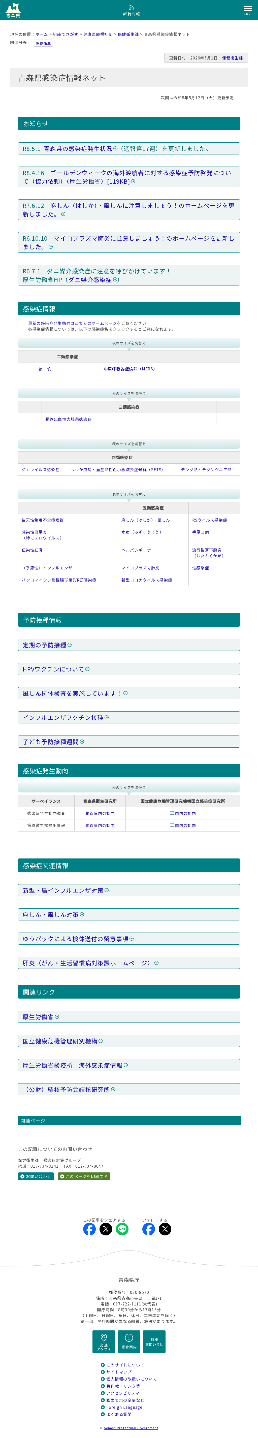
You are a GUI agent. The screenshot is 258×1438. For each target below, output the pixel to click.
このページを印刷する (87, 1176)
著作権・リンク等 (123, 1386)
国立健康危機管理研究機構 (60, 1041)
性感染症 (200, 568)
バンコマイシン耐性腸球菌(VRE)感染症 (59, 580)
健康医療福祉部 (98, 34)
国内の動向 (185, 813)
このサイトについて (125, 1365)
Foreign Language (124, 1407)
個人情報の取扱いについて (131, 1379)
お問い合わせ (38, 1176)
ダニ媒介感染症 (90, 279)
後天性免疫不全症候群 (43, 520)
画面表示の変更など (125, 1400)
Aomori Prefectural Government (131, 1427)
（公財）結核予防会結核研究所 (66, 1089)
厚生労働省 (38, 1016)
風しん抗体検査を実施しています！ (72, 693)
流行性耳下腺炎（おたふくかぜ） (209, 553)
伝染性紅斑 (32, 550)
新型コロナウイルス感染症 (146, 580)
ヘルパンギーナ (136, 550)
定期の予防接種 (45, 645)
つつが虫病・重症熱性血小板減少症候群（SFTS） (118, 469)
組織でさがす (65, 34)
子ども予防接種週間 (51, 741)
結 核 (45, 369)
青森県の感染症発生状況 (78, 148)
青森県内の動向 (100, 813)
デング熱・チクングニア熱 (206, 469)
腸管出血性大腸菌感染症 (68, 419)
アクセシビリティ (123, 1393)
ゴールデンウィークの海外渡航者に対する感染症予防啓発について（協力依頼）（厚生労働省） (127, 176)
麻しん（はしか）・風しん (145, 520)
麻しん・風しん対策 (51, 914)
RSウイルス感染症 (209, 520)
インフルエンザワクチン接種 (63, 717)
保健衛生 (43, 43)
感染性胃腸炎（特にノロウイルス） (43, 535)
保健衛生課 (128, 34)
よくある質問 (119, 1414)
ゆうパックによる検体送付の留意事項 (75, 938)
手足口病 (200, 532)
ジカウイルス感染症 (41, 469)
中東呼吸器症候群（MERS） (130, 369)
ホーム (42, 34)
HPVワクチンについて (53, 669)
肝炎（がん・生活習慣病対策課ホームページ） (88, 962)
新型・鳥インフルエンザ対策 (63, 890)
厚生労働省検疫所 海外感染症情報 (73, 1065)
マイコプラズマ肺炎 (140, 568)
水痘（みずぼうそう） (142, 532)
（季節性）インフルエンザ (47, 568)
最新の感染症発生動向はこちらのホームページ (72, 323)
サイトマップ (119, 1372)
